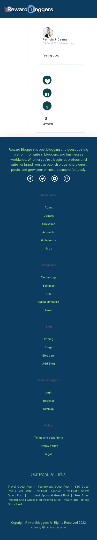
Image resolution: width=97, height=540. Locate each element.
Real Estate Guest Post (32, 491)
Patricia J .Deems (55, 39)
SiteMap (48, 409)
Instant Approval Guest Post (50, 495)
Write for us (48, 240)
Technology (48, 277)
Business (49, 285)
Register (48, 400)
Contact (49, 215)
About (49, 207)
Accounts (48, 232)
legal (48, 454)
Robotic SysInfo (53, 527)
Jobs (48, 248)
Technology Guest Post (53, 486)
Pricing (48, 339)
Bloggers (48, 355)
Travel (48, 310)
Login (48, 392)
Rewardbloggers (37, 523)
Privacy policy (49, 446)
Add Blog (48, 363)
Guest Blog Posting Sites (44, 500)
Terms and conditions (48, 437)
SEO (48, 294)
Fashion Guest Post (64, 491)
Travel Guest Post (20, 486)
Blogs (49, 347)
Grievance (48, 224)
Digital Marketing (48, 302)
